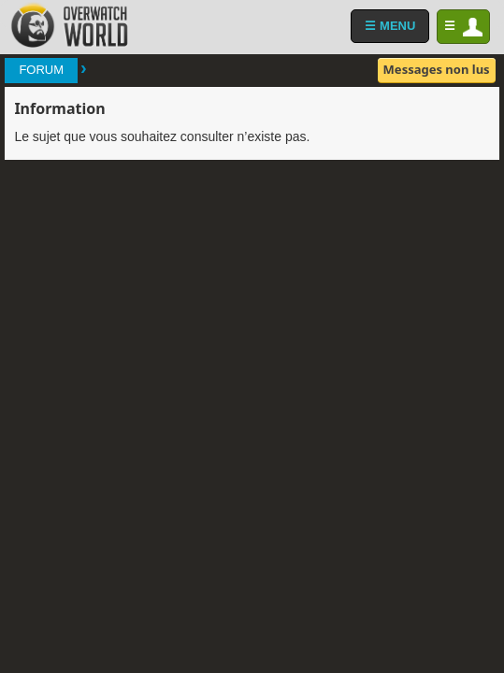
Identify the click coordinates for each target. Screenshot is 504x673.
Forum (41, 70)
